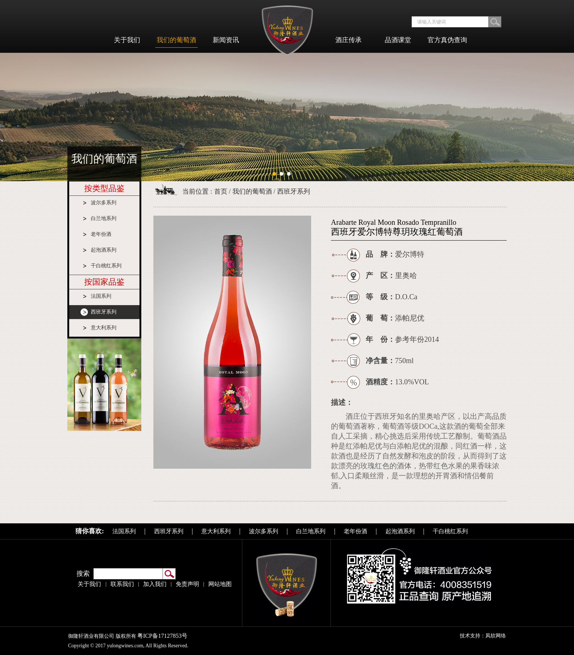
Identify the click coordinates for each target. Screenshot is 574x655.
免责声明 (187, 584)
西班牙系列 (103, 312)
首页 (220, 191)
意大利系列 (103, 327)
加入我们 (155, 584)
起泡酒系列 (103, 250)
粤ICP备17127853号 (164, 636)
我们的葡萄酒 (252, 191)
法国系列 (101, 296)
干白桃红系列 (106, 265)
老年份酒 (101, 234)
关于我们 (89, 584)
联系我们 (122, 584)
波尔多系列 (103, 202)
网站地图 (220, 584)
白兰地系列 (103, 218)
